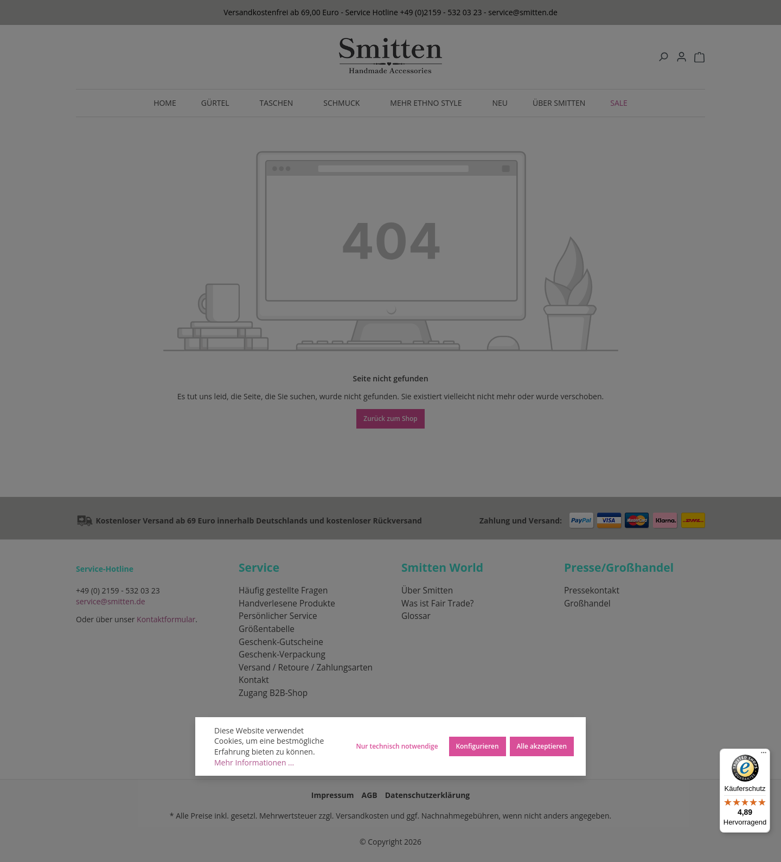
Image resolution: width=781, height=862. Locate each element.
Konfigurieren (477, 746)
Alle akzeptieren (542, 746)
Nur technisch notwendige (397, 746)
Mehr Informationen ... (254, 762)
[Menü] (763, 755)
